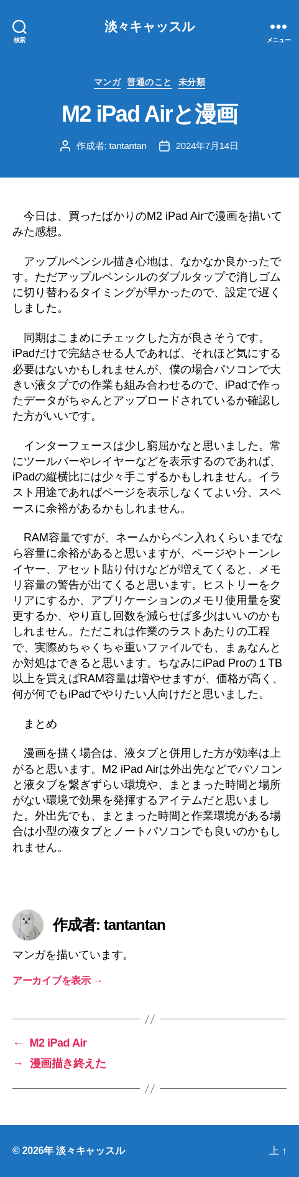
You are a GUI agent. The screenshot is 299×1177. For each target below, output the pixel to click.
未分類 (192, 82)
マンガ (107, 82)
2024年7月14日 (207, 145)
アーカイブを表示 (57, 980)
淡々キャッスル (149, 26)
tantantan (127, 145)
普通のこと (149, 82)
